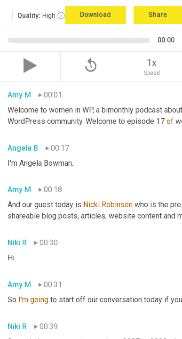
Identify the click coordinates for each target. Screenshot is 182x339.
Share (158, 14)
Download (95, 14)
